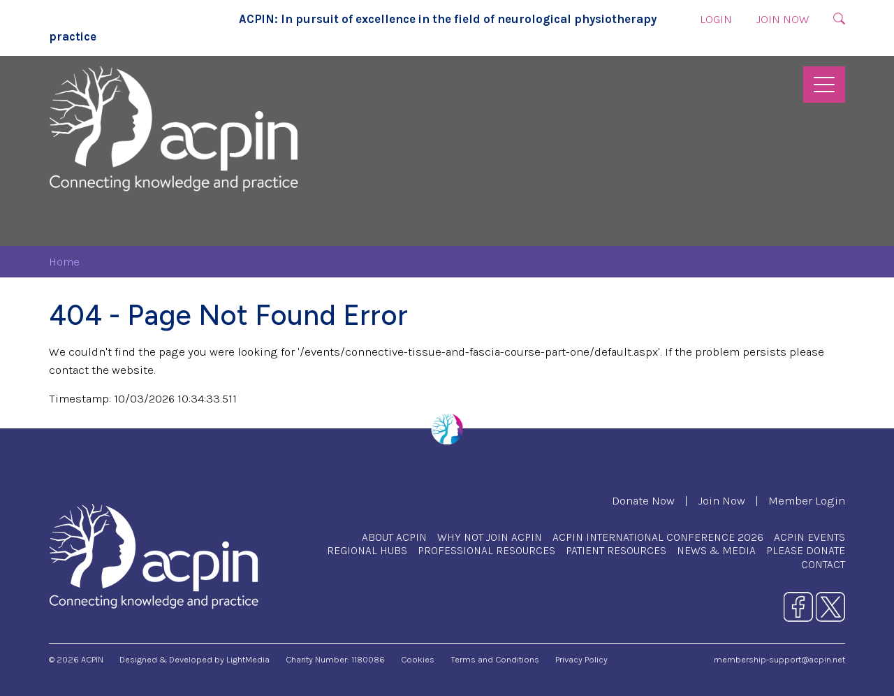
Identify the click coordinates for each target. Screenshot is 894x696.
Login (716, 19)
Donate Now (643, 500)
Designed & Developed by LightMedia (194, 659)
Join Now (782, 19)
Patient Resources (616, 550)
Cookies (417, 659)
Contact (823, 564)
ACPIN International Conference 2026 (657, 537)
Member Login (806, 500)
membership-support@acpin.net (779, 659)
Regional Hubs (367, 550)
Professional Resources (486, 550)
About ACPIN (394, 537)
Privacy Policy (581, 659)
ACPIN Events (809, 537)
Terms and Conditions (494, 659)
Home (64, 261)
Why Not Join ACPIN (489, 537)
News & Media (716, 550)
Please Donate (805, 550)
